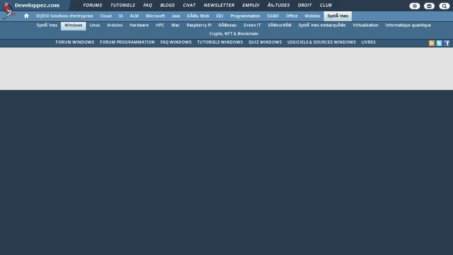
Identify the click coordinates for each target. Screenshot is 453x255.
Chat (189, 5)
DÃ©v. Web (198, 16)
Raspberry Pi (199, 25)
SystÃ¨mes (337, 16)
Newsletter (219, 5)
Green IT (252, 25)
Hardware (139, 25)
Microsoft (155, 16)
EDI (219, 16)
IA (121, 16)
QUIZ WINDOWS (265, 42)
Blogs (167, 5)
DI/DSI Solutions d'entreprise (64, 16)
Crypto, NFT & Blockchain (233, 34)
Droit (304, 5)
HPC (160, 25)
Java (176, 16)
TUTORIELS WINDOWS (220, 42)
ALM (134, 16)
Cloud (105, 16)
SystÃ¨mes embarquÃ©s (322, 25)
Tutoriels (123, 5)
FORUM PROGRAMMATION (127, 42)
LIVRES (368, 42)
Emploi (251, 5)
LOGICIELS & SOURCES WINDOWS (321, 42)
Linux (95, 25)
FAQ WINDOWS (175, 42)
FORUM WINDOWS (75, 42)
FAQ (148, 5)
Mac (175, 25)
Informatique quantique (408, 25)
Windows (73, 25)
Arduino (114, 25)
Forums (92, 5)
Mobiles (312, 16)
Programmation (245, 16)
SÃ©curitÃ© (279, 25)
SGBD (273, 16)
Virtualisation (365, 25)
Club (325, 5)
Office (292, 16)
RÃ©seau (227, 25)
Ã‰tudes (278, 5)
